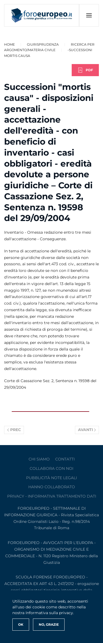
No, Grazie (49, 624)
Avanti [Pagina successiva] (87, 429)
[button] (89, 15)
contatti (65, 459)
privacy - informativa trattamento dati (51, 496)
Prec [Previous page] (14, 429)
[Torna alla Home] (41, 15)
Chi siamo (39, 459)
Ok (20, 624)
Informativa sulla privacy (49, 612)
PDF (85, 70)
